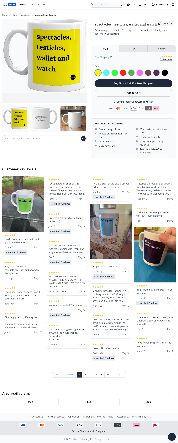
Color (97, 66)
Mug (105, 48)
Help (110, 416)
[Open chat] (131, 4)
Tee (133, 48)
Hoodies (42, 4)
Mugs (23, 5)
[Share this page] (143, 4)
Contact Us (37, 416)
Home (5, 15)
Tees (32, 4)
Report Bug (73, 416)
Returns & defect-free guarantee (151, 151)
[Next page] (111, 375)
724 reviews (166, 59)
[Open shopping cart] (173, 4)
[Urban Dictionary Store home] (9, 4)
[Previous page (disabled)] (69, 375)
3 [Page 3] (90, 374)
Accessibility (123, 416)
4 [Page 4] (96, 374)
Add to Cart (134, 92)
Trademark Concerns (94, 416)
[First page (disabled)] (56, 375)
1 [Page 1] (79, 374)
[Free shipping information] (159, 4)
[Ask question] (83, 138)
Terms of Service (55, 416)
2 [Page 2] (85, 374)
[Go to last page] (121, 375)
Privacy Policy (139, 416)
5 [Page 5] (101, 374)
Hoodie (162, 48)
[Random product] (122, 4)
